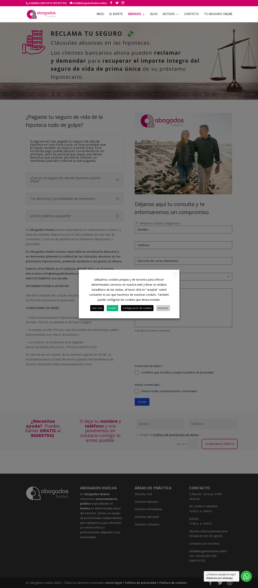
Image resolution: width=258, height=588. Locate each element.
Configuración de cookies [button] (137, 308)
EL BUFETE (116, 14)
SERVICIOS (134, 14)
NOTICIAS (169, 14)
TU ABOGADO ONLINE (218, 14)
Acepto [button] (112, 308)
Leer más (97, 308)
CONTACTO (191, 14)
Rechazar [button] (163, 308)
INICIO (100, 14)
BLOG (153, 14)
